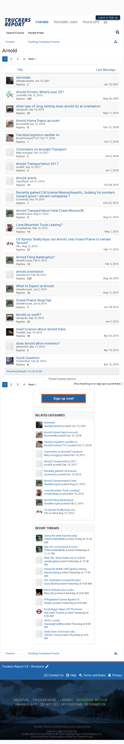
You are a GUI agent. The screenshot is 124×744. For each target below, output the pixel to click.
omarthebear (23, 228)
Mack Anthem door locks (59, 589)
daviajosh (22, 109)
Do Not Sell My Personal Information (72, 704)
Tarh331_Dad (51, 634)
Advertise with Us (92, 700)
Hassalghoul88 (53, 623)
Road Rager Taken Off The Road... (64, 609)
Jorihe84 (21, 95)
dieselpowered (25, 80)
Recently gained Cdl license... (61, 470)
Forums (42, 22)
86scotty (49, 593)
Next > (32, 58)
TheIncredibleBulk (54, 538)
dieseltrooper (24, 213)
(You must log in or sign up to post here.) (98, 383)
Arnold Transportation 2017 (37, 164)
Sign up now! (63, 398)
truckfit (20, 167)
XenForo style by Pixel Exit (62, 731)
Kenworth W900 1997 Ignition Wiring (65, 569)
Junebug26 (50, 561)
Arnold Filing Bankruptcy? (35, 257)
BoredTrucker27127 (27, 138)
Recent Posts (36, 32)
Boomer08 (22, 123)
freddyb (20, 332)
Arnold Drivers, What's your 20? (40, 92)
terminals (23, 77)
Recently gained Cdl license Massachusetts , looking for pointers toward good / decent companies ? (65, 194)
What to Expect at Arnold (35, 286)
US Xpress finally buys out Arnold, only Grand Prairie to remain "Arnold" (63, 241)
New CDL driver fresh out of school (64, 557)
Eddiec (48, 602)
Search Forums (15, 32)
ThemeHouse (85, 736)
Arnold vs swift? (28, 315)
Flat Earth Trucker (54, 612)
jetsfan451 (22, 346)
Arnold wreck (26, 178)
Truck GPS (90, 22)
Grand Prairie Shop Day (33, 300)
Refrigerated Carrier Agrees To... (62, 599)
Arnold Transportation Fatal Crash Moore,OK (50, 210)
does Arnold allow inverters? (38, 343)
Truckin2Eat (23, 361)
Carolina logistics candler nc (38, 135)
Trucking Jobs (65, 22)
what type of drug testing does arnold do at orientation (58, 106)
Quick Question (27, 358)
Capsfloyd (22, 181)
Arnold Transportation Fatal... (61, 480)
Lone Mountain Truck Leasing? (39, 225)
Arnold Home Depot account (38, 121)
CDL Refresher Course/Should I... (63, 580)
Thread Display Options (62, 378)
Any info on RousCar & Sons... (61, 546)
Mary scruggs (24, 152)
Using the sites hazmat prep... (61, 535)
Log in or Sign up (108, 17)
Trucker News (44, 700)
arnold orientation (29, 271)
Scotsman (22, 199)
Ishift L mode (52, 620)
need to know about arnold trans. (41, 329)
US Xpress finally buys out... (60, 509)
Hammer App (26, 704)
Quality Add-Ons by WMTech (62, 733)
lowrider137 (23, 274)
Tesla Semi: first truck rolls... (60, 631)
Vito (18, 246)
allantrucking (51, 572)
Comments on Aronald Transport (41, 149)
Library (66, 700)
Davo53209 (50, 583)
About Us (21, 700)
